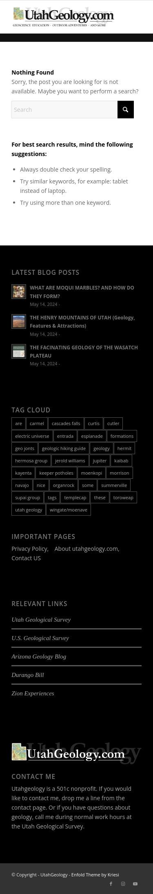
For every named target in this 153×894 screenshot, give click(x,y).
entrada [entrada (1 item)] (65, 436)
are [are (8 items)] (18, 423)
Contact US (26, 558)
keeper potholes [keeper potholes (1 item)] (56, 473)
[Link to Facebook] (111, 884)
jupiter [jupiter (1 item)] (100, 460)
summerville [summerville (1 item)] (114, 485)
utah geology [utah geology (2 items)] (28, 510)
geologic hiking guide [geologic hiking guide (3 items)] (64, 448)
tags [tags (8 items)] (52, 497)
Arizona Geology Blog (38, 656)
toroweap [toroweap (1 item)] (123, 497)
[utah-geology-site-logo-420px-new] (63, 16)
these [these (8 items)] (99, 497)
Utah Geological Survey (41, 619)
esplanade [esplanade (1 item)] (92, 436)
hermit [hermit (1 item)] (124, 448)
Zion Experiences (32, 693)
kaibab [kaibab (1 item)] (121, 460)
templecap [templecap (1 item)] (75, 497)
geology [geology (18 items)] (101, 448)
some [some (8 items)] (87, 485)
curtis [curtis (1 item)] (94, 423)
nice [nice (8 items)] (41, 485)
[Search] (72, 109)
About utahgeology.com (86, 548)
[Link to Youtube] (135, 884)
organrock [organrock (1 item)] (63, 485)
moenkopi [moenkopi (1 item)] (91, 473)
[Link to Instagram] (123, 884)
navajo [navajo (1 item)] (22, 485)
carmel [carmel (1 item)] (37, 423)
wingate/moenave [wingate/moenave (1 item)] (68, 510)
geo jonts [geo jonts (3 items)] (24, 448)
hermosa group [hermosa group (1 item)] (31, 460)
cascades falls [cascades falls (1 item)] (66, 423)
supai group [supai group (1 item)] (27, 497)
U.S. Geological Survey (40, 638)
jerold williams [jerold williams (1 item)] (70, 460)
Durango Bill (27, 675)
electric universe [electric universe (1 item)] (32, 436)
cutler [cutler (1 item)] (113, 423)
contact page (28, 807)
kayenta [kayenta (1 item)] (23, 473)
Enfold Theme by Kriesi (95, 874)
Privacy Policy (29, 548)
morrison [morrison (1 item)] (119, 473)
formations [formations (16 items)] (122, 436)
